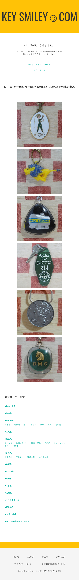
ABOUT (31, 557)
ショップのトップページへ (39, 65)
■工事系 (8, 486)
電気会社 (8, 457)
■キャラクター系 (12, 500)
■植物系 (8, 413)
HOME (17, 557)
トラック (33, 425)
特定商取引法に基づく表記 (53, 564)
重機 (50, 425)
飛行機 (17, 425)
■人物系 (8, 493)
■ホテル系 (9, 471)
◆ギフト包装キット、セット (17, 521)
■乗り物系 (9, 420)
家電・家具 (36, 443)
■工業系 (8, 432)
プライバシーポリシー (24, 564)
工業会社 (20, 457)
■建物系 (8, 479)
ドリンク (8, 443)
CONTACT (60, 557)
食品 (7, 446)
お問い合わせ (39, 70)
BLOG (45, 557)
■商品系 (8, 439)
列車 (42, 425)
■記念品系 (9, 507)
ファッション (59, 443)
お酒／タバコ (22, 443)
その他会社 (43, 457)
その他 (58, 425)
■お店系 (8, 464)
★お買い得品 (10, 514)
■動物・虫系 (10, 406)
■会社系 (8, 453)
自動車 (8, 425)
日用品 (47, 443)
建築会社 (31, 457)
